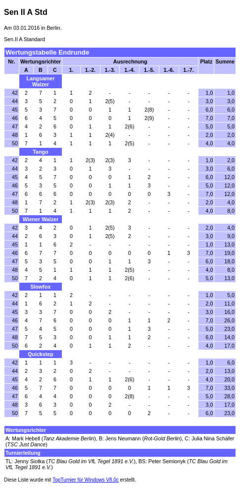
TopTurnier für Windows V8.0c (85, 480)
